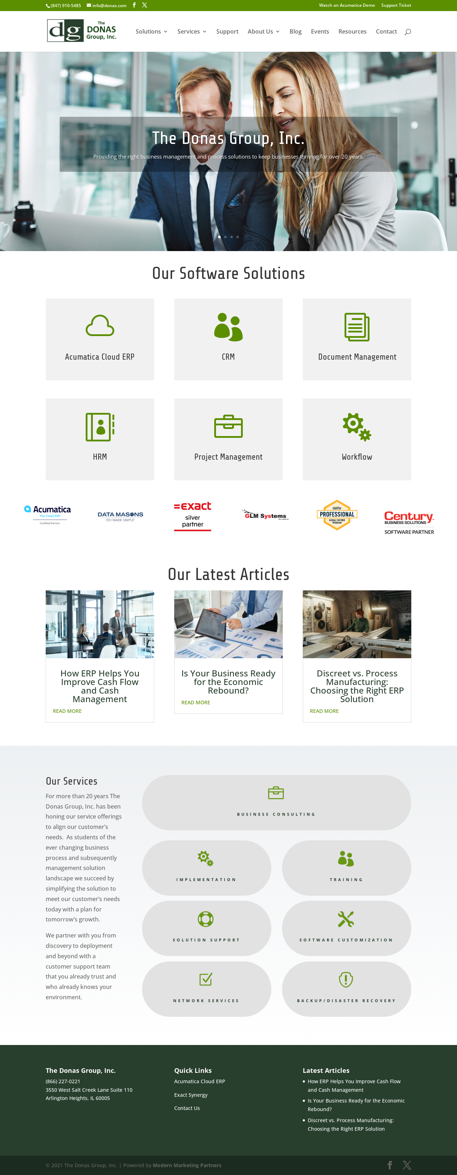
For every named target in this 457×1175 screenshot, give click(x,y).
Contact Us (187, 1108)
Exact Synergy (190, 1094)
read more (67, 711)
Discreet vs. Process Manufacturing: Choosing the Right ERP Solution (357, 686)
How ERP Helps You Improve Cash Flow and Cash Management (100, 686)
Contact (386, 32)
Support (227, 32)
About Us (260, 32)
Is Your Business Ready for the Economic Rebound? (228, 681)
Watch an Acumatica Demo (347, 5)
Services (188, 32)
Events (320, 32)
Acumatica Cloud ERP (199, 1081)
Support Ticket (396, 5)
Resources (352, 32)
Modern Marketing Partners (187, 1165)
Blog (296, 32)
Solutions (148, 32)
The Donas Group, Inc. (228, 138)
